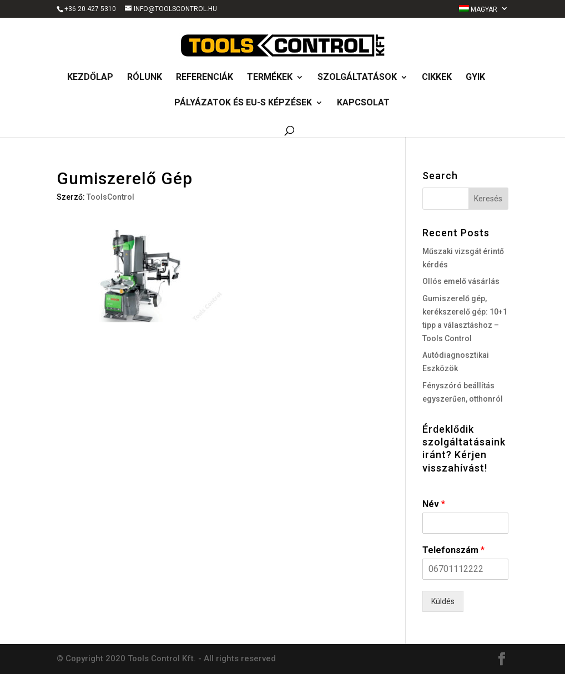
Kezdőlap (90, 77)
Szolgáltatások (357, 77)
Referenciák (204, 77)
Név (433, 504)
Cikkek (437, 77)
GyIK (475, 77)
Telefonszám (453, 550)
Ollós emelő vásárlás (461, 281)
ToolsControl (110, 196)
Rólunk (144, 77)
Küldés (443, 601)
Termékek (269, 77)
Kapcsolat (363, 103)
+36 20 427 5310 (90, 9)
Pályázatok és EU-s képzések (243, 103)
